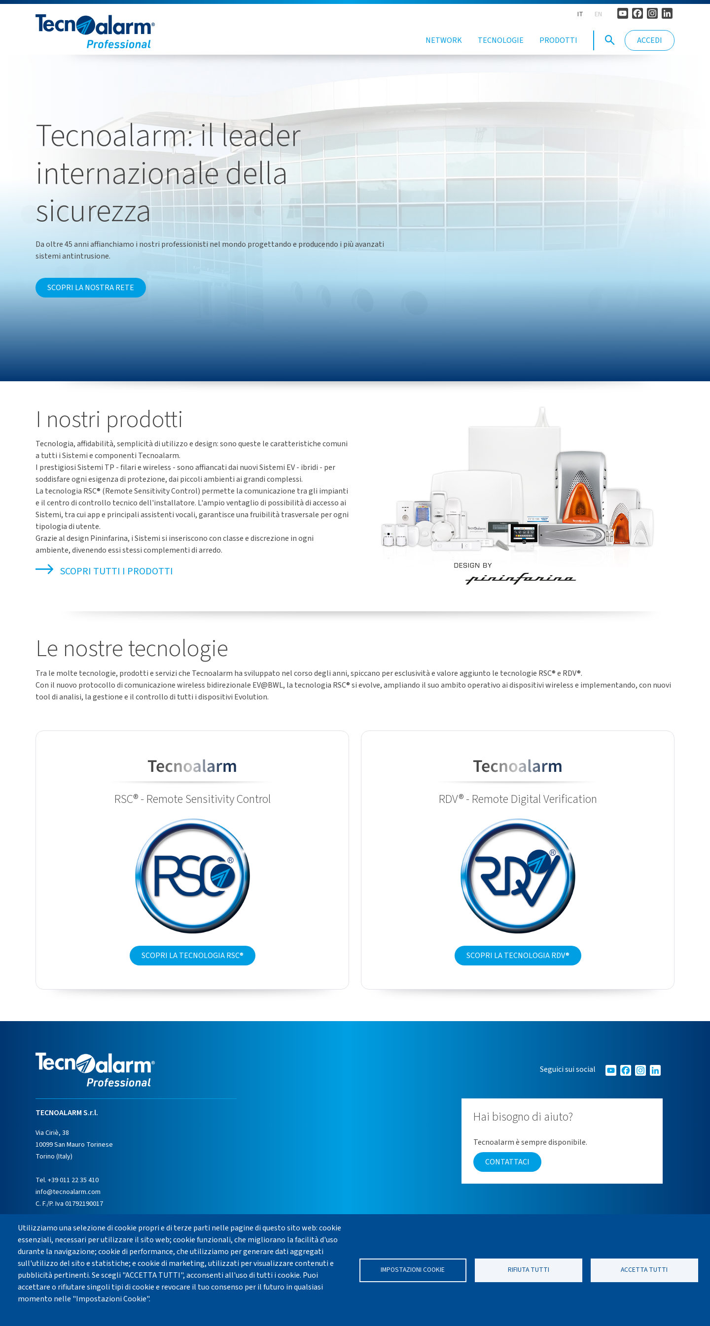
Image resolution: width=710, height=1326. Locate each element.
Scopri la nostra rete (90, 301)
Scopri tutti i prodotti (104, 585)
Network (444, 40)
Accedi (649, 40)
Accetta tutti (644, 1269)
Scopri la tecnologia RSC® (193, 968)
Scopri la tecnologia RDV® (517, 968)
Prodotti (558, 40)
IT (580, 14)
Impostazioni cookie (413, 1269)
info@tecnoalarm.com (68, 1205)
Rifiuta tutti (528, 1269)
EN (598, 14)
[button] (610, 40)
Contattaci (507, 1175)
